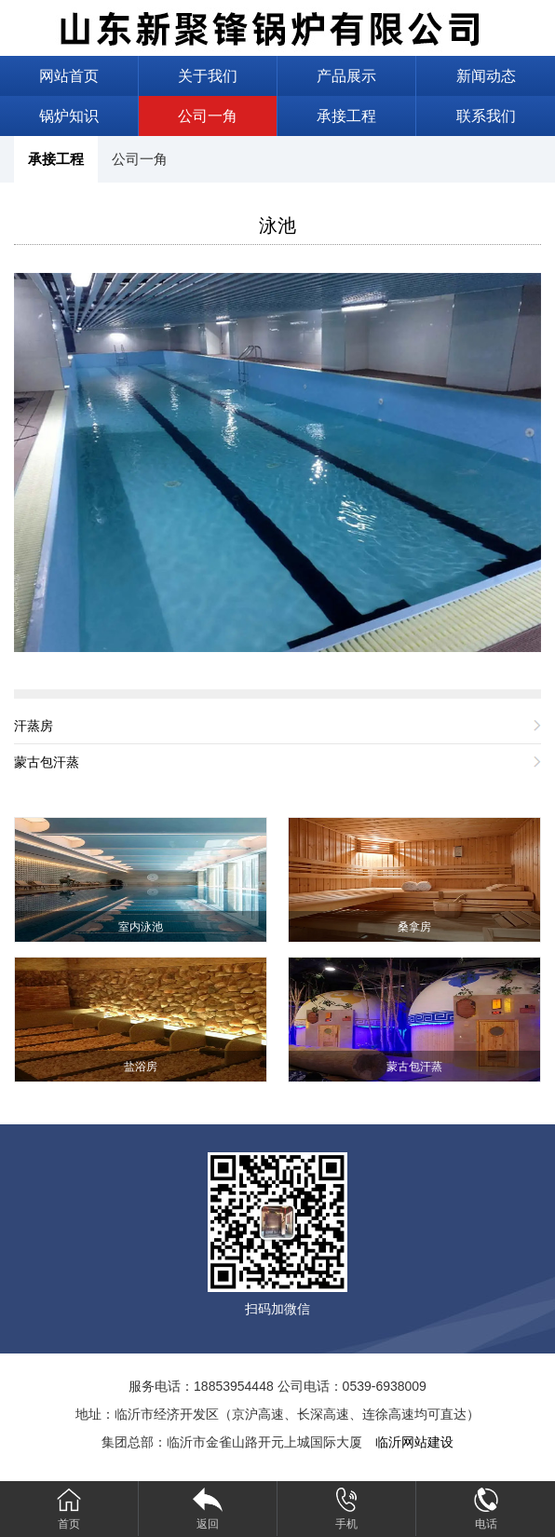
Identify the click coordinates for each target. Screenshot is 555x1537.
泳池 (277, 225)
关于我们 (207, 76)
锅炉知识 (69, 116)
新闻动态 (486, 76)
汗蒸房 (33, 725)
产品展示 (346, 76)
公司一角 (207, 116)
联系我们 (486, 116)
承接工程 (346, 116)
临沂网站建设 (414, 1442)
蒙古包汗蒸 (46, 762)
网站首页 (69, 76)
